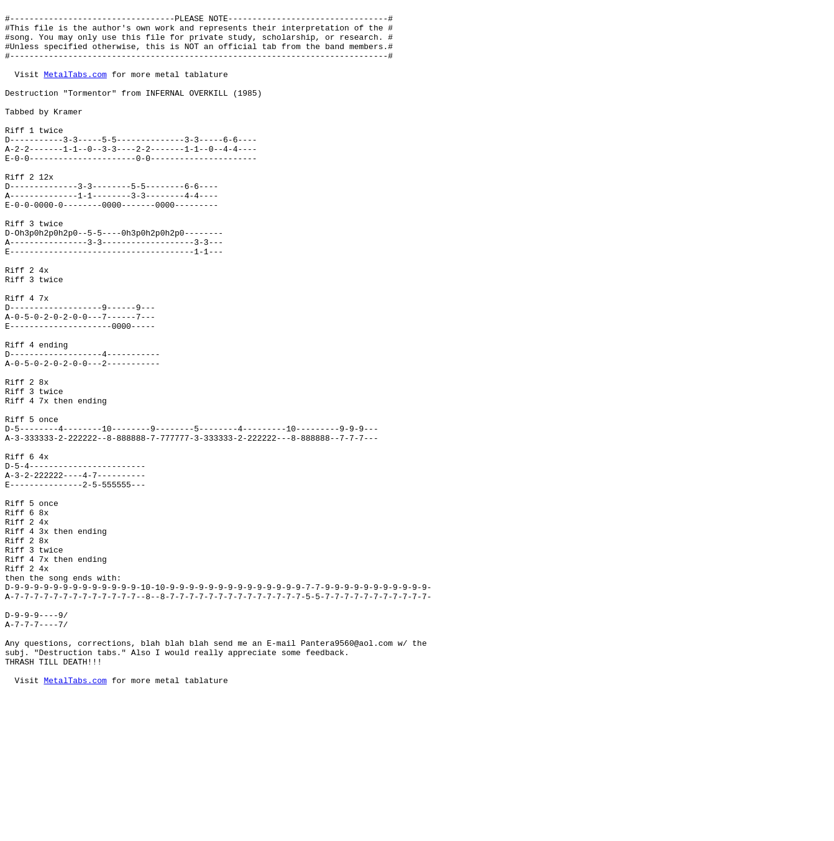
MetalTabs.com (75, 88)
